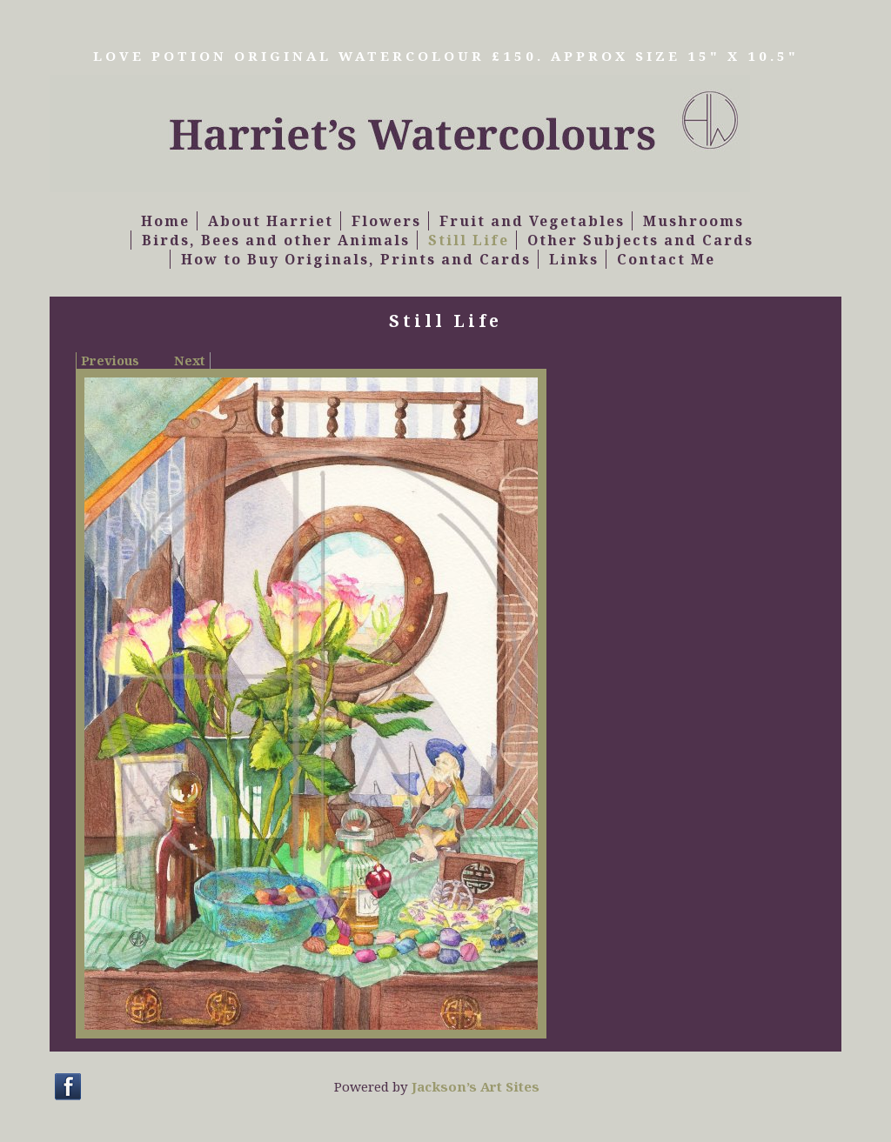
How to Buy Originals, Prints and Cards (356, 259)
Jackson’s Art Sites (475, 1086)
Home (165, 220)
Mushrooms (693, 220)
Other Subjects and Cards (640, 240)
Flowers (386, 220)
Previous (110, 360)
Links (574, 259)
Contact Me (666, 259)
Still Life (468, 240)
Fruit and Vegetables (532, 220)
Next (189, 360)
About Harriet (270, 220)
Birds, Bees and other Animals (276, 240)
